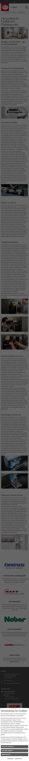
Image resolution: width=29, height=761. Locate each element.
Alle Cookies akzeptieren (8, 746)
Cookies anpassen (6, 754)
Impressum (10, 758)
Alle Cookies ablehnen (7, 750)
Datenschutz (18, 758)
